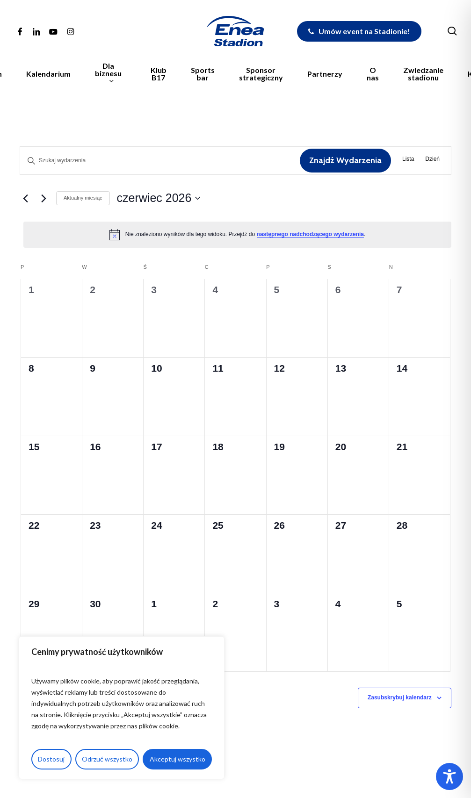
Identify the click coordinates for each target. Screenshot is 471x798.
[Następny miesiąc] (43, 198)
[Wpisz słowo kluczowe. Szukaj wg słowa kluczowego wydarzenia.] (160, 160)
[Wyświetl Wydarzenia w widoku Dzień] (432, 160)
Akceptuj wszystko (177, 759)
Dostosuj (51, 759)
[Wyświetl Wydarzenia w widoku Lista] (408, 160)
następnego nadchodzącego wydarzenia (310, 234)
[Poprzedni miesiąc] (25, 198)
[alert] (237, 235)
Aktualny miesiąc (83, 198)
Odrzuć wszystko (107, 759)
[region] (122, 707)
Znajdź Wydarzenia (345, 160)
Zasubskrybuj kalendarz (400, 697)
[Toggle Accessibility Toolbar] (449, 776)
